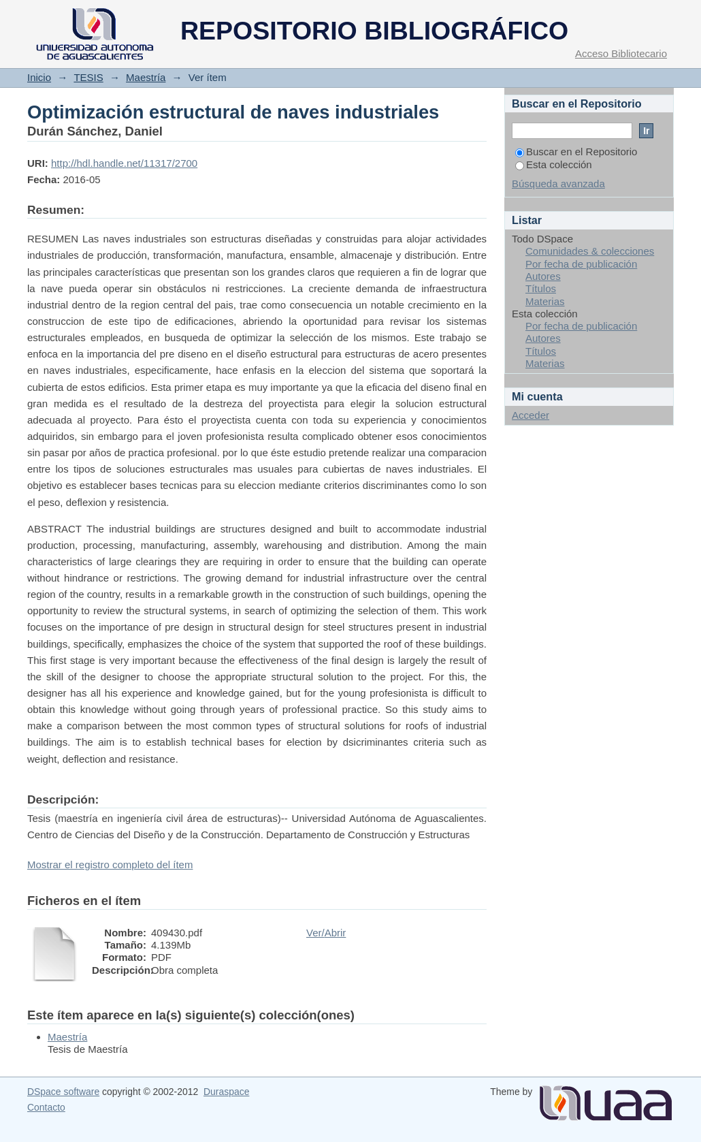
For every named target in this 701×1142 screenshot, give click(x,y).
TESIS (88, 77)
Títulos (540, 288)
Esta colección (553, 164)
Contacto (46, 1107)
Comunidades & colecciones (589, 251)
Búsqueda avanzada (558, 183)
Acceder (530, 415)
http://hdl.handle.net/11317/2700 (124, 163)
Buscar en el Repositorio (576, 151)
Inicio (39, 77)
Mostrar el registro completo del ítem (110, 864)
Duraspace (226, 1091)
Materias (545, 301)
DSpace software (63, 1091)
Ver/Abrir (326, 932)
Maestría (145, 77)
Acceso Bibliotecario (621, 53)
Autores (543, 276)
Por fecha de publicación (581, 264)
